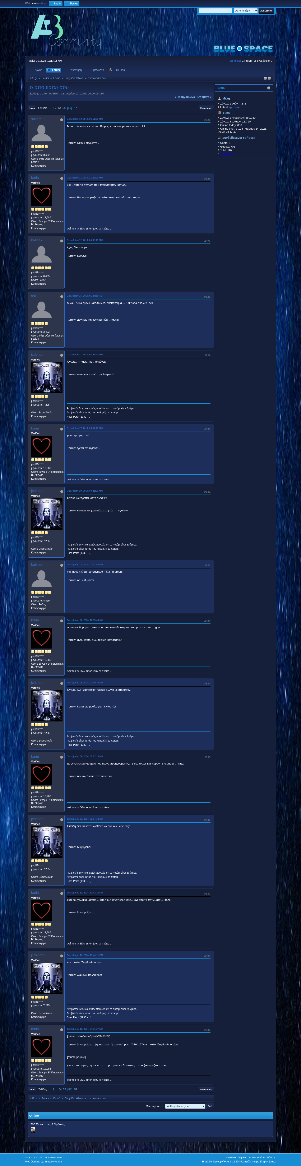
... (56, 108)
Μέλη (226, 98)
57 (75, 108)
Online (34, 1115)
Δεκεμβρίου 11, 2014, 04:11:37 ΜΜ (85, 1029)
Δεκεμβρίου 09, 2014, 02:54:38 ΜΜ (85, 819)
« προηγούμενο (184, 96)
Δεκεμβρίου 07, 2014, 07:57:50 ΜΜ (85, 564)
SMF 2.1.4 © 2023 (34, 1157)
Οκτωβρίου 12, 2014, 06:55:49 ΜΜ (85, 240)
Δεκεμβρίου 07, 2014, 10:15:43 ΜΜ (85, 620)
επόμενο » (205, 96)
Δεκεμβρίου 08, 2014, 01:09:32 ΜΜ (85, 682)
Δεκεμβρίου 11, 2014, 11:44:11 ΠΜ (85, 955)
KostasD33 (227, 153)
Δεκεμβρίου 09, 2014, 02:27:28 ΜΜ (85, 756)
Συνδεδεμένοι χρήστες (238, 137)
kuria (35, 178)
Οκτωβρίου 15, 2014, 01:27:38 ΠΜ (84, 295)
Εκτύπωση (206, 108)
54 (59, 108)
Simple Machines (53, 1157)
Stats (221, 87)
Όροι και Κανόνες (256, 1157)
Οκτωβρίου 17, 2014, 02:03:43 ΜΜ (85, 354)
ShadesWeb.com (53, 1161)
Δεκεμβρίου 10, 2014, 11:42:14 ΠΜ (85, 892)
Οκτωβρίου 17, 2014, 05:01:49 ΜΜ (85, 428)
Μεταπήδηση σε (155, 1106)
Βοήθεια (242, 1157)
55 (64, 108)
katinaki (37, 240)
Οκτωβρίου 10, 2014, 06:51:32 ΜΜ (85, 119)
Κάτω (32, 108)
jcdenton (38, 355)
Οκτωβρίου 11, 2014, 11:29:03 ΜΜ (85, 177)
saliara (36, 119)
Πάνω (32, 1089)
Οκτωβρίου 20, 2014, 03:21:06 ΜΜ (85, 490)
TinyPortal (231, 1157)
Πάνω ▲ (271, 1157)
